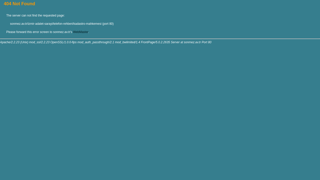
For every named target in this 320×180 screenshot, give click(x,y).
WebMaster (80, 32)
